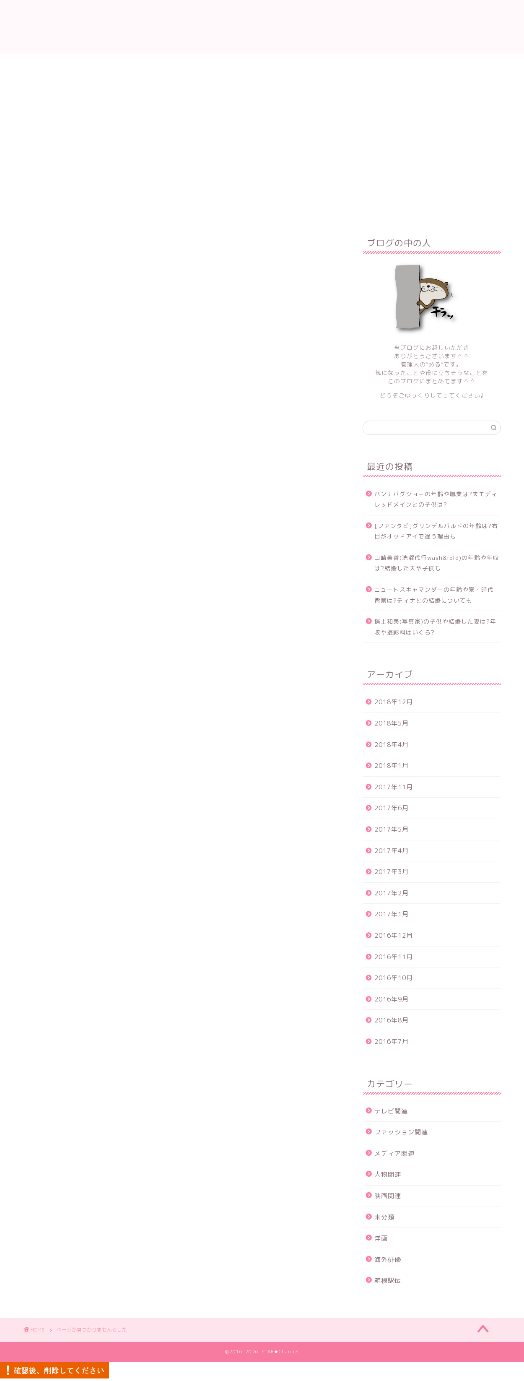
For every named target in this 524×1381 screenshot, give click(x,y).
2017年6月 (391, 808)
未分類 (67, 643)
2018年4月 (391, 744)
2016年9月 (391, 999)
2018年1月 (391, 765)
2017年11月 (393, 787)
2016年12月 (393, 935)
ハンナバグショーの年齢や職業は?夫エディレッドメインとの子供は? (436, 499)
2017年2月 (391, 893)
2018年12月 (393, 701)
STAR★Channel (262, 26)
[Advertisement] (262, 116)
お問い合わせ (211, 189)
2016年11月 (393, 956)
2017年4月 (391, 850)
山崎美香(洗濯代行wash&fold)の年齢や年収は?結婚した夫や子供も (436, 563)
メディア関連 (78, 607)
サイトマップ (269, 189)
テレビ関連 (74, 583)
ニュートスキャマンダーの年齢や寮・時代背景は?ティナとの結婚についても (434, 594)
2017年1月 (391, 914)
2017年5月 (391, 829)
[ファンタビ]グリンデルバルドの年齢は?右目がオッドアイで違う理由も (436, 531)
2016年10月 (393, 977)
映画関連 (71, 631)
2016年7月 (391, 1041)
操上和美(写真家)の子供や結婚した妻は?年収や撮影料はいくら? (435, 626)
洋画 (64, 656)
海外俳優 (71, 667)
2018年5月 (391, 723)
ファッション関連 (85, 596)
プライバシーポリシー (340, 189)
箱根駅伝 (71, 679)
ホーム (161, 189)
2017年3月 (391, 871)
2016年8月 (391, 1020)
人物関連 (71, 619)
